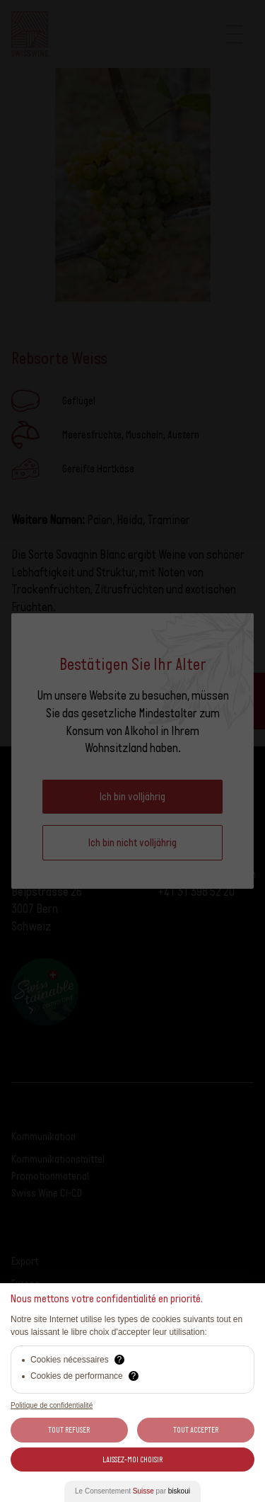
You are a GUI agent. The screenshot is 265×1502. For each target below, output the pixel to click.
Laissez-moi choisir (132, 1459)
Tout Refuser (69, 1430)
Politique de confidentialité (52, 1405)
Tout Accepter (195, 1430)
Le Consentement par (132, 1491)
